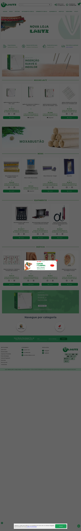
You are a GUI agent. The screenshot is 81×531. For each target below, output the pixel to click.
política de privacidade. (32, 526)
